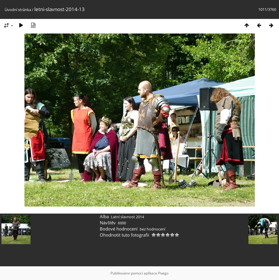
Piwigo (163, 273)
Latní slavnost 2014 (127, 216)
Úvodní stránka (18, 9)
